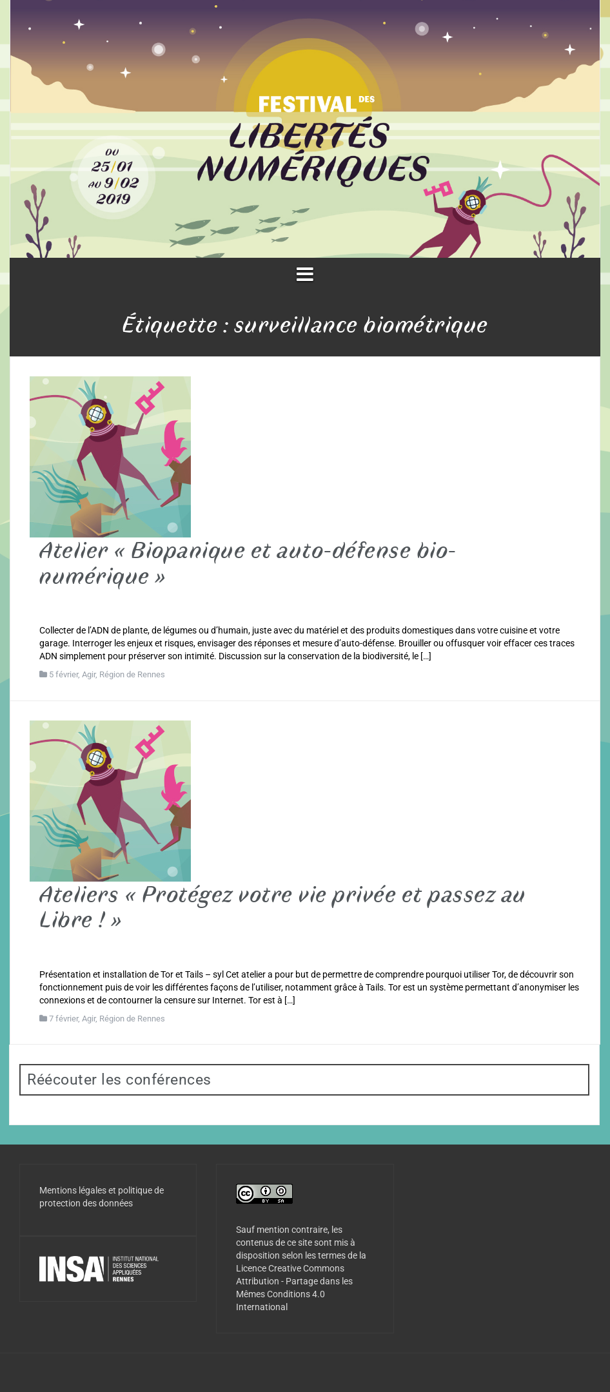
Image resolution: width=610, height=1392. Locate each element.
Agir (88, 674)
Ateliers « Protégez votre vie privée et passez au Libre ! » (283, 906)
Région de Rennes (132, 674)
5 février (63, 674)
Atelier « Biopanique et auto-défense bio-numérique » (248, 562)
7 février (63, 1018)
